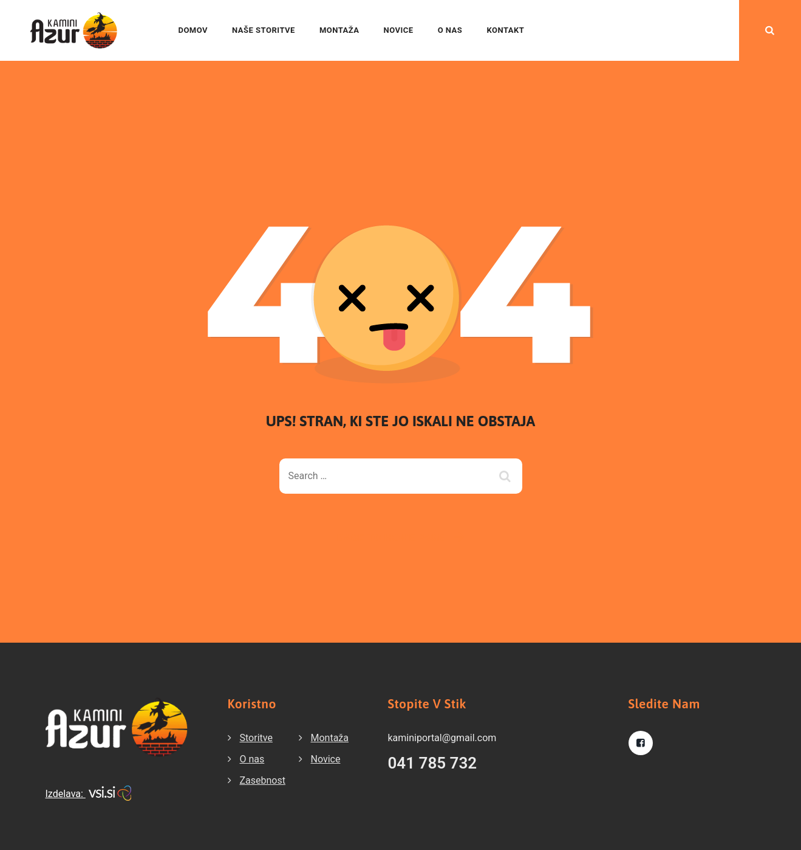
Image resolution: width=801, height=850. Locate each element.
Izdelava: (88, 794)
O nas (450, 30)
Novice (399, 30)
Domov (193, 30)
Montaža (339, 30)
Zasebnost (262, 780)
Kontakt (505, 30)
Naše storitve (263, 30)
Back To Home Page (391, 537)
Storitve (256, 738)
